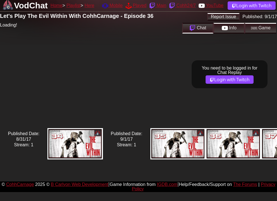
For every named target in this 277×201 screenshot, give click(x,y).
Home (56, 5)
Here (89, 5)
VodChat (31, 5)
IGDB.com (167, 184)
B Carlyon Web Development (79, 184)
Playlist (73, 5)
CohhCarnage (20, 184)
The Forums (245, 184)
